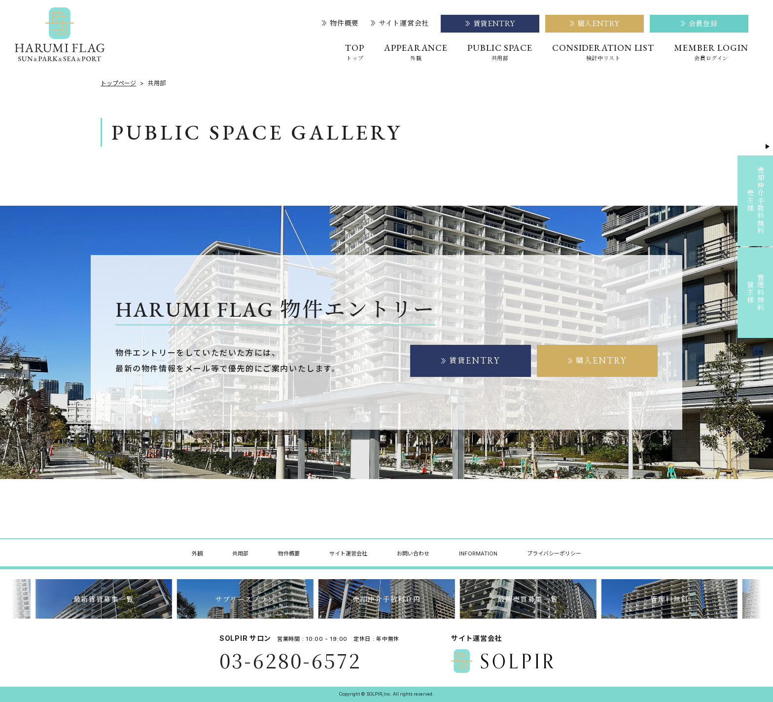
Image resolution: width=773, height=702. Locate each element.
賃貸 (470, 360)
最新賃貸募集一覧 (103, 599)
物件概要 (340, 23)
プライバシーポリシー (554, 553)
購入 (597, 360)
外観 (197, 553)
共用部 (240, 553)
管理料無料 (669, 599)
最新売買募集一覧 (527, 599)
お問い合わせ (413, 553)
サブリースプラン (245, 599)
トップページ (118, 83)
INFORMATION (478, 553)
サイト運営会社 (400, 23)
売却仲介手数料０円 (386, 599)
